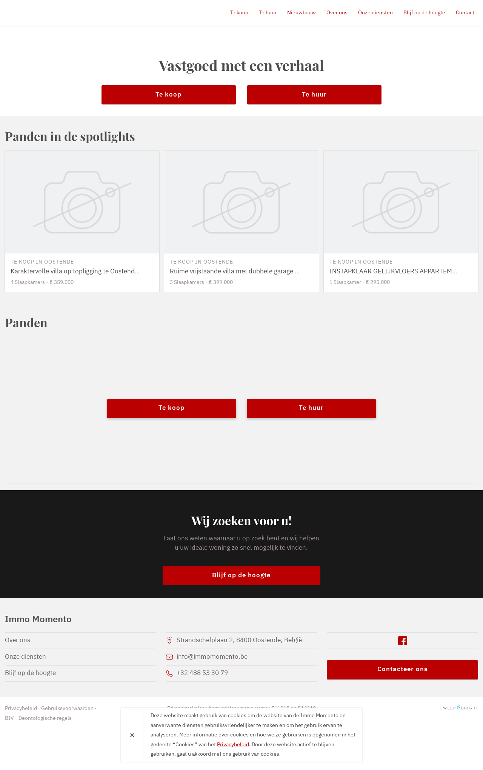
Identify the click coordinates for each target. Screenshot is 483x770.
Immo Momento (48, 13)
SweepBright (459, 708)
